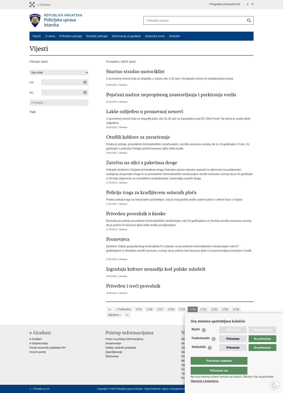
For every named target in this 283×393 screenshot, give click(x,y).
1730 (193, 309)
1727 (160, 309)
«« (109, 309)
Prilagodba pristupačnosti (224, 4)
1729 (182, 309)
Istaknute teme (155, 36)
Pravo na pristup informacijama (124, 339)
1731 (203, 309)
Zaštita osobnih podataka (120, 347)
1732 (214, 309)
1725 (139, 309)
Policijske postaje (70, 36)
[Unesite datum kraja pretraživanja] (64, 92)
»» (127, 314)
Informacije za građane (126, 36)
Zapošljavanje (113, 352)
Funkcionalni (201, 346)
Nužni (196, 337)
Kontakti (174, 36)
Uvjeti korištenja (152, 389)
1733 (225, 309)
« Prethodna (123, 309)
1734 (236, 309)
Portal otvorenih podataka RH (47, 347)
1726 (149, 309)
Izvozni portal (37, 352)
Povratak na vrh (41, 389)
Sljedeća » (114, 314)
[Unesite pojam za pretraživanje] (193, 20)
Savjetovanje (113, 343)
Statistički (199, 355)
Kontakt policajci (97, 36)
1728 (171, 309)
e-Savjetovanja (38, 343)
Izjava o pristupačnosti (173, 389)
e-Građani (35, 339)
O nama (50, 36)
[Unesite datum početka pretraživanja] (64, 82)
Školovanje (112, 356)
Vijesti (36, 36)
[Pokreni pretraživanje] (249, 20)
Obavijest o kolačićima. (205, 381)
